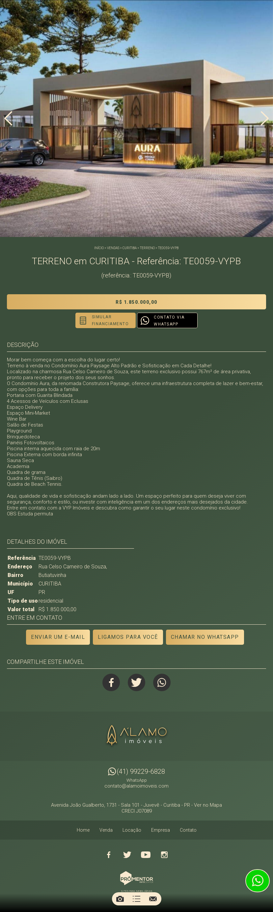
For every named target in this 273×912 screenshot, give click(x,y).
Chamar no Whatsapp (205, 637)
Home (83, 830)
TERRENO (147, 248)
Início (99, 248)
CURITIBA (130, 248)
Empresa (160, 830)
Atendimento (257, 880)
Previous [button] (8, 119)
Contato (188, 830)
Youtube (145, 855)
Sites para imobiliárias (136, 891)
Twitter (136, 682)
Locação (132, 830)
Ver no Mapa (208, 805)
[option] (136, 118)
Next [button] (264, 119)
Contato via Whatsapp (169, 320)
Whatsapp (162, 682)
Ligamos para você (128, 637)
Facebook (110, 682)
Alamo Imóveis (137, 736)
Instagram (164, 855)
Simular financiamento (108, 320)
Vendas (113, 248)
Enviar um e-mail (58, 637)
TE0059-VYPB (168, 248)
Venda (106, 830)
